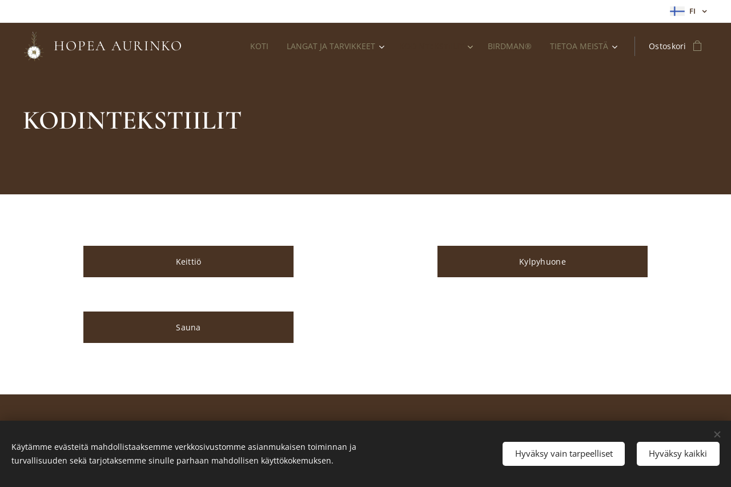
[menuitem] (293, 46)
